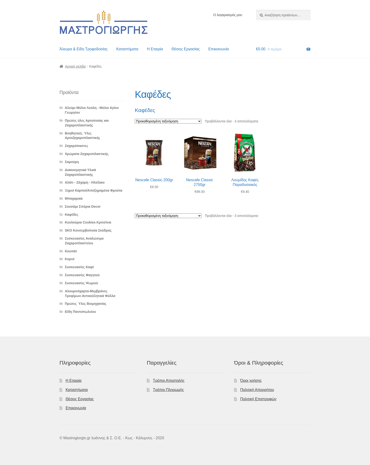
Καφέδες (71, 214)
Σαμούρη (72, 162)
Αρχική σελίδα (75, 66)
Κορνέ (70, 259)
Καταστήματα (127, 49)
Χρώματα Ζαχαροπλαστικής (87, 154)
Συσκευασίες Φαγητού (82, 275)
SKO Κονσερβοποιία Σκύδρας (88, 230)
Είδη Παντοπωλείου (80, 312)
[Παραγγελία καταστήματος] (168, 121)
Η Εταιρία (155, 49)
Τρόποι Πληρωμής (168, 390)
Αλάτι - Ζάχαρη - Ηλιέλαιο (85, 182)
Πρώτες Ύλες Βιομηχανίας (85, 304)
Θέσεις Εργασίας (186, 49)
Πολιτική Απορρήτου (257, 390)
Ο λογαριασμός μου (227, 15)
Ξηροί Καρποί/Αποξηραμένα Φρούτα (93, 190)
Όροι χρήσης (251, 381)
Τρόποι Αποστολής (169, 381)
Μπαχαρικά (74, 198)
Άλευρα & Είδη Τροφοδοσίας (83, 49)
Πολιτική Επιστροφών (258, 399)
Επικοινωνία (218, 49)
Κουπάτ (71, 251)
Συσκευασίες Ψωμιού (81, 283)
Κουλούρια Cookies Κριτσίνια (88, 222)
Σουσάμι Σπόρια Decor (83, 206)
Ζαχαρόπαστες (76, 146)
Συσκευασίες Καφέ (79, 267)
